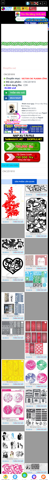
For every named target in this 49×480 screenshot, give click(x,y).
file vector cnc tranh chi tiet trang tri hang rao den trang (36, 470)
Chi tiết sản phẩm (10, 165)
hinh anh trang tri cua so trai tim (13, 278)
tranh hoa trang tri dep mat (36, 192)
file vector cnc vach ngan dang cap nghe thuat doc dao (36, 355)
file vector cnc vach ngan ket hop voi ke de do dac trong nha (13, 316)
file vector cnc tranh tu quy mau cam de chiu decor (13, 382)
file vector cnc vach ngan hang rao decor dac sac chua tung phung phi (13, 335)
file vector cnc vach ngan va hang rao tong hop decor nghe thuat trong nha (36, 288)
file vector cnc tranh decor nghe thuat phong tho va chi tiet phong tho (36, 427)
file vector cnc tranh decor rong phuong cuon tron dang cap (13, 421)
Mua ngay (12, 98)
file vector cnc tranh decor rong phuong (36, 384)
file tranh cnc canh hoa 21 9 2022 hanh (13, 219)
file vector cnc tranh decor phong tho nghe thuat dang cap (36, 404)
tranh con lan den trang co (36, 234)
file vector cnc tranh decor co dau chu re (13, 459)
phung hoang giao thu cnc (13, 250)
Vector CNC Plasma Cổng (34, 78)
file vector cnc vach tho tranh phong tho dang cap (36, 266)
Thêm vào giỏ (14, 92)
